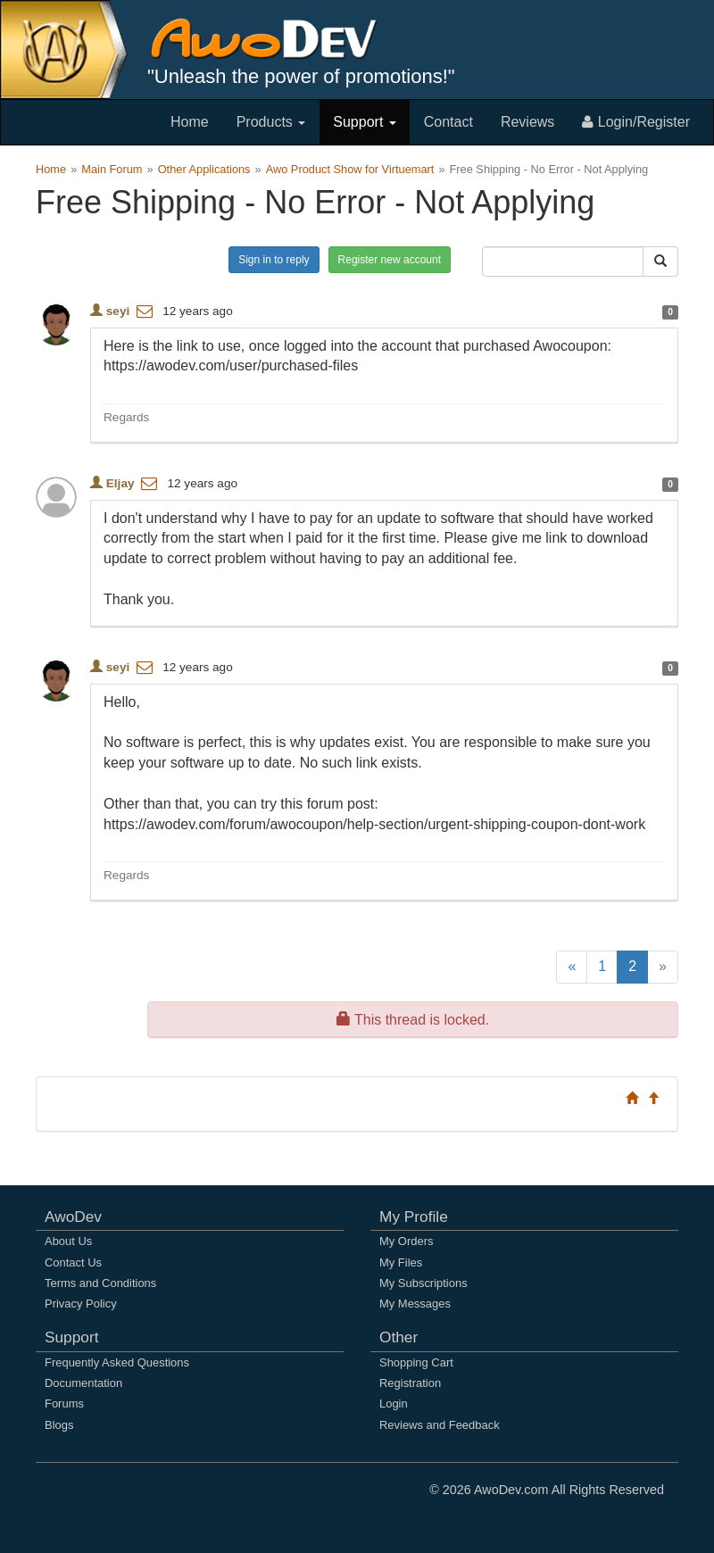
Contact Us (73, 1262)
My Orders (406, 1241)
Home (189, 121)
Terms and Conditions (100, 1283)
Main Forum (111, 169)
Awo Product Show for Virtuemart (350, 169)
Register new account (389, 259)
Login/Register (636, 121)
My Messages (415, 1303)
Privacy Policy (81, 1303)
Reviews (527, 121)
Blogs (59, 1425)
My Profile (413, 1216)
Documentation (83, 1383)
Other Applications (204, 169)
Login (393, 1403)
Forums (64, 1403)
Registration (410, 1383)
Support (364, 121)
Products (271, 121)
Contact (448, 121)
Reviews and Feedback (439, 1425)
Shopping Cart (416, 1362)
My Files (400, 1262)
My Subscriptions (423, 1283)
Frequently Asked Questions (117, 1362)
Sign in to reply (273, 259)
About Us (68, 1241)
